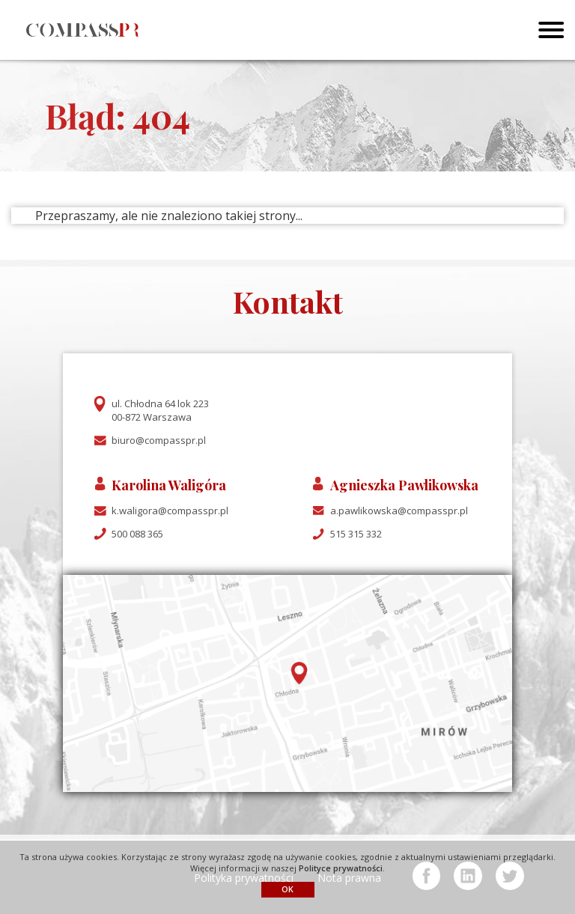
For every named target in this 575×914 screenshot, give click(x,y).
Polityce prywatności (341, 868)
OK (287, 889)
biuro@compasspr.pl (159, 440)
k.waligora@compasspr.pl (170, 510)
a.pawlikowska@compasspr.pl (399, 510)
